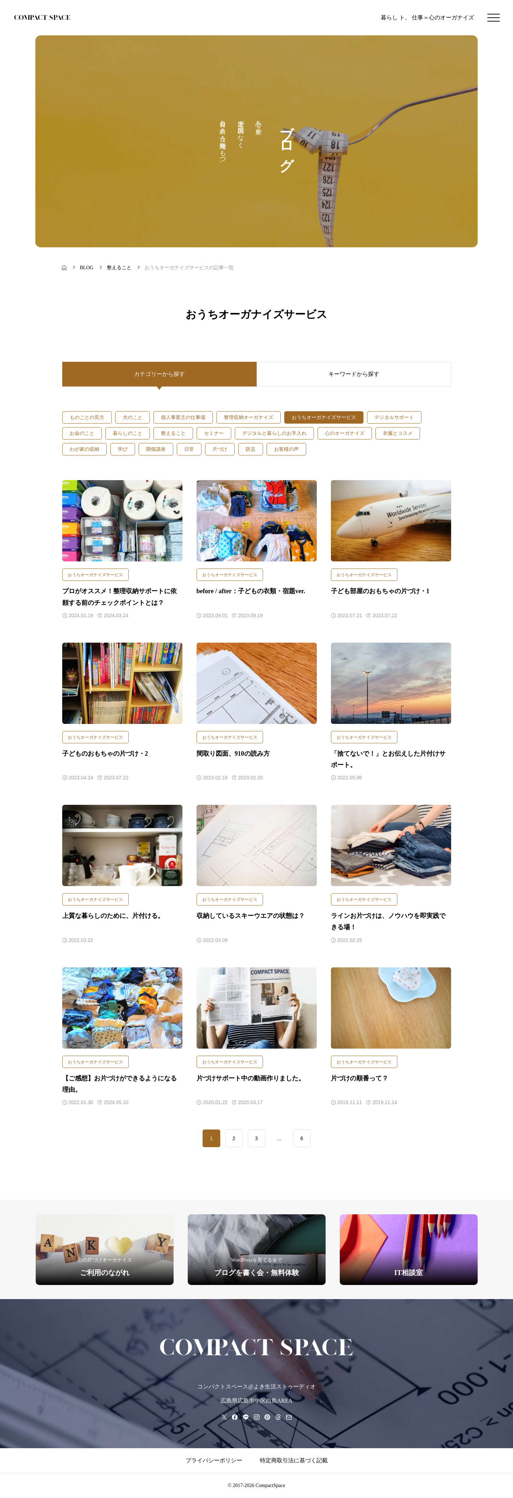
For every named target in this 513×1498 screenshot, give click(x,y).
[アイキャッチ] (122, 520)
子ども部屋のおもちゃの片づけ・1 (380, 591)
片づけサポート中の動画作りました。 (251, 1078)
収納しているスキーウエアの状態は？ (251, 915)
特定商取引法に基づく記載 (294, 1460)
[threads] (278, 1417)
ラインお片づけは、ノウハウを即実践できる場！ (388, 921)
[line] (246, 1417)
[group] (105, 1249)
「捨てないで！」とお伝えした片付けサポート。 (388, 759)
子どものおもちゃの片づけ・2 (105, 753)
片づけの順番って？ (359, 1078)
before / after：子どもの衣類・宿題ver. (251, 591)
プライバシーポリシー (214, 1460)
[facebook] (235, 1417)
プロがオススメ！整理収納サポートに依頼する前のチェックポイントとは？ (119, 597)
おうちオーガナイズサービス (95, 574)
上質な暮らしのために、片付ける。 (113, 915)
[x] (224, 1417)
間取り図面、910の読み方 (233, 753)
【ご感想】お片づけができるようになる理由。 (119, 1084)
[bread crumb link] (64, 268)
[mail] (289, 1417)
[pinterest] (267, 1417)
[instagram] (256, 1417)
